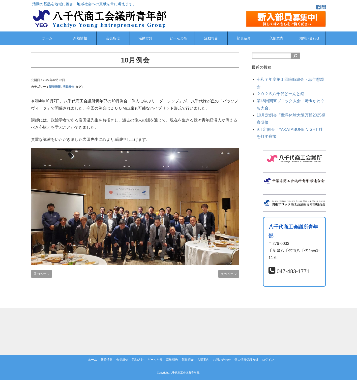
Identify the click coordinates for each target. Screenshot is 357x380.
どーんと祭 (178, 38)
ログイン (268, 359)
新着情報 (80, 38)
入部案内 (276, 38)
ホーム (47, 38)
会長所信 (113, 38)
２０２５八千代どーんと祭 (280, 94)
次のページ (229, 274)
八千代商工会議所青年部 (184, 372)
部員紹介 (244, 38)
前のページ (41, 274)
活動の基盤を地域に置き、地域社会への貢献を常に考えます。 (84, 4)
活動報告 (211, 38)
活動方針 (145, 38)
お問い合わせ (309, 38)
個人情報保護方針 (246, 359)
